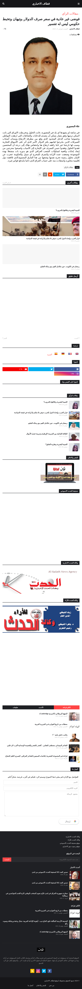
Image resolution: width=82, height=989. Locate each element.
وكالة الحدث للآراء (74, 840)
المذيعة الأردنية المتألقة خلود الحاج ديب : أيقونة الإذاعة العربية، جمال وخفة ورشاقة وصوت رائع (35, 922)
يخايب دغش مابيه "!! (59, 735)
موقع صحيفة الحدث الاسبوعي (70, 843)
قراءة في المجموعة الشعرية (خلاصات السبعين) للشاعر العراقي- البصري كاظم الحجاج (36, 756)
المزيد (49, 354)
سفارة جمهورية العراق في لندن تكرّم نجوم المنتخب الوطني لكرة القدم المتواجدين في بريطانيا (37, 894)
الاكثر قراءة (66, 707)
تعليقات (15, 707)
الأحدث (41, 707)
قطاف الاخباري (41, 3)
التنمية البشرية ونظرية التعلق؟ (57, 444)
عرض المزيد (6, 183)
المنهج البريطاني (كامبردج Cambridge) (53, 714)
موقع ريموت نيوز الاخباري (71, 846)
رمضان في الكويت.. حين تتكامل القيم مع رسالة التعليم (60, 267)
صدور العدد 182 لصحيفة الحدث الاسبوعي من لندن (50, 883)
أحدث (76, 338)
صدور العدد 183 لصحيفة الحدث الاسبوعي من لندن (50, 872)
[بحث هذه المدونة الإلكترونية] (45, 860)
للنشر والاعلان (41, 985)
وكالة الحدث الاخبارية (73, 837)
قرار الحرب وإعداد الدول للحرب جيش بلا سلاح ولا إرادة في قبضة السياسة (53, 238)
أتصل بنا (30, 985)
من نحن (51, 985)
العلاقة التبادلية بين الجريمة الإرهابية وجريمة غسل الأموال (47, 434)
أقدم (5, 338)
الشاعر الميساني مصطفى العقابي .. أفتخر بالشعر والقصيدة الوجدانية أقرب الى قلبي (37, 745)
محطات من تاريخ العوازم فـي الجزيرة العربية (51, 724)
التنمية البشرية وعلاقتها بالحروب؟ (68, 210)
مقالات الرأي (70, 13)
